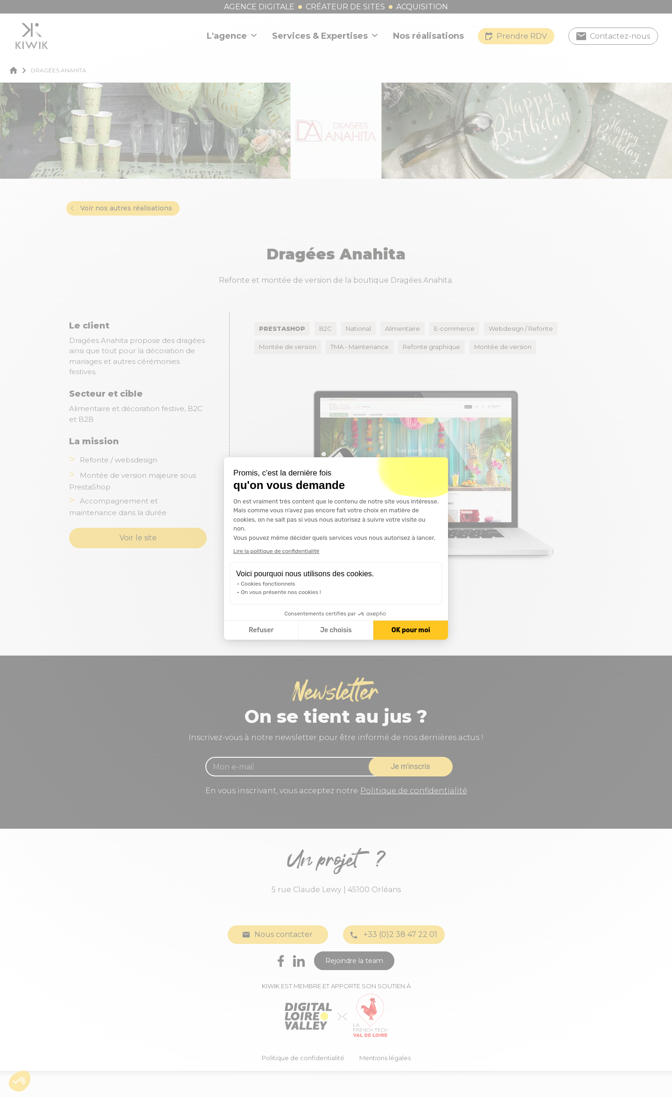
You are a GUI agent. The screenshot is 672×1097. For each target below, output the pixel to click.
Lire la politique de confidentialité (276, 551)
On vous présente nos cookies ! (281, 592)
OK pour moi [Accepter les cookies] (411, 630)
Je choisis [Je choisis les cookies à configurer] (336, 630)
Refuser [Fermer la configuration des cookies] (261, 630)
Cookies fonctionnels (268, 583)
